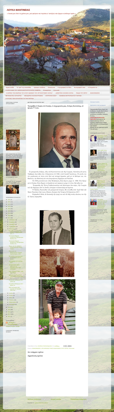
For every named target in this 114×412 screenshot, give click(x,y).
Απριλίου (11, 300)
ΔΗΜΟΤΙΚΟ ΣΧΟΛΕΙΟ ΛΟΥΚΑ (64, 93)
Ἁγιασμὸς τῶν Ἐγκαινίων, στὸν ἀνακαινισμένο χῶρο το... (16, 276)
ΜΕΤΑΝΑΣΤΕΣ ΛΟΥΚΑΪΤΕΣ (14, 95)
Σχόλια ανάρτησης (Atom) (41, 402)
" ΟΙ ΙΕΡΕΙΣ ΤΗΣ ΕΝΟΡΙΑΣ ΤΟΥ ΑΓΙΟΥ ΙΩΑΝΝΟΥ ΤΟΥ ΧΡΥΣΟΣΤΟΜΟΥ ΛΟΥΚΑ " (29, 93)
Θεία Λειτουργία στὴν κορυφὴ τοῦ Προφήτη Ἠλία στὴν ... (15, 289)
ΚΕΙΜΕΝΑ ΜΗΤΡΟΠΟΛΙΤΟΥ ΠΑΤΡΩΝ (70, 95)
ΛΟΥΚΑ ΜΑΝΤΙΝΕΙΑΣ (18, 10)
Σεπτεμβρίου (12, 226)
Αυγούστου (12, 229)
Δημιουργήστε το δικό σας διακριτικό (98, 105)
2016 (9, 307)
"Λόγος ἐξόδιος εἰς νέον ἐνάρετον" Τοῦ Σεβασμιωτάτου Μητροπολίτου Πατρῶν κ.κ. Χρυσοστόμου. (102, 167)
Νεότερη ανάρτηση (34, 399)
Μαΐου (11, 297)
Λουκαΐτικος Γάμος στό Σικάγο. (102, 136)
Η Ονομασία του (92, 87)
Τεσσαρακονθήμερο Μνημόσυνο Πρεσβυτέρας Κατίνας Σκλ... (16, 242)
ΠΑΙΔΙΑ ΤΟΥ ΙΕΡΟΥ (81, 93)
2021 (9, 208)
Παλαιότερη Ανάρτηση (78, 399)
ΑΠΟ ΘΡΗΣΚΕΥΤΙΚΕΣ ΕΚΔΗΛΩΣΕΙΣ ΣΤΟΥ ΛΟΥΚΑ (54, 348)
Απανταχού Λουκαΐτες (94, 102)
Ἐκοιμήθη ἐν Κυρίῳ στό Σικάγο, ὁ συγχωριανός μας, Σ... (15, 232)
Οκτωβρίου (12, 224)
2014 (9, 312)
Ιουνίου (11, 295)
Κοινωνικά (56, 90)
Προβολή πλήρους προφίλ (13, 326)
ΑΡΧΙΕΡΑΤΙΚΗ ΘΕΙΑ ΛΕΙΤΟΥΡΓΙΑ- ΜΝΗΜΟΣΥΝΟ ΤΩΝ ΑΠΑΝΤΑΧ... (15, 267)
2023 (9, 204)
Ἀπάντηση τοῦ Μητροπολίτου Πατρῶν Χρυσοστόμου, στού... (15, 252)
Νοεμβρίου (12, 222)
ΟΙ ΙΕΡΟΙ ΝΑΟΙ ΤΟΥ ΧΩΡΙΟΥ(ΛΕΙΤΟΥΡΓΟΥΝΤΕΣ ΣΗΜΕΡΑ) (23, 90)
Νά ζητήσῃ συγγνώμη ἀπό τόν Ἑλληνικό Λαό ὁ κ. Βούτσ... (15, 258)
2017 (9, 217)
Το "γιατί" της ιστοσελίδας (24, 87)
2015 (9, 309)
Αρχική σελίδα (10, 87)
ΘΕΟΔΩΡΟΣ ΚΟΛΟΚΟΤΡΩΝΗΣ (33, 95)
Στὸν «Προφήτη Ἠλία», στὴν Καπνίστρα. (16, 272)
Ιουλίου (11, 293)
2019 (9, 213)
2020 (9, 211)
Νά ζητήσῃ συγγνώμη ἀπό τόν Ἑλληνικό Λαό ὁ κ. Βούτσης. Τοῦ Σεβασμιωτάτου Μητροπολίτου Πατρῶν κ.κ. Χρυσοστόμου (98, 204)
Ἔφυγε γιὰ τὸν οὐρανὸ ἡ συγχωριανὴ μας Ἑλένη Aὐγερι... (15, 247)
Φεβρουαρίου (12, 302)
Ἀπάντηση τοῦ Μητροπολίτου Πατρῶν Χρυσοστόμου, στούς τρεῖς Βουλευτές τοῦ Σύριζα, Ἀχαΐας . (97, 185)
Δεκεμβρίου (12, 219)
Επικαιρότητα (47, 90)
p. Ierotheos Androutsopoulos (12, 323)
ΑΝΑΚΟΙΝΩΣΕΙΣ (95, 93)
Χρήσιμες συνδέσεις (39, 87)
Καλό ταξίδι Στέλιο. (102, 150)
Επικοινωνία (51, 87)
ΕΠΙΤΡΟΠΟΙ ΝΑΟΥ (51, 95)
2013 (9, 314)
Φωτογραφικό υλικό (79, 87)
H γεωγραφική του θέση (64, 87)
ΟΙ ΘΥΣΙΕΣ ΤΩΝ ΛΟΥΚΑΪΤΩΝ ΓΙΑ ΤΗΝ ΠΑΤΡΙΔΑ (20, 98)
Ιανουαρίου (12, 304)
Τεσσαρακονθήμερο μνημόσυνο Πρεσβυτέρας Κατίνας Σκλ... (16, 237)
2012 (9, 316)
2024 (9, 202)
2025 (9, 199)
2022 (9, 206)
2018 (9, 215)
